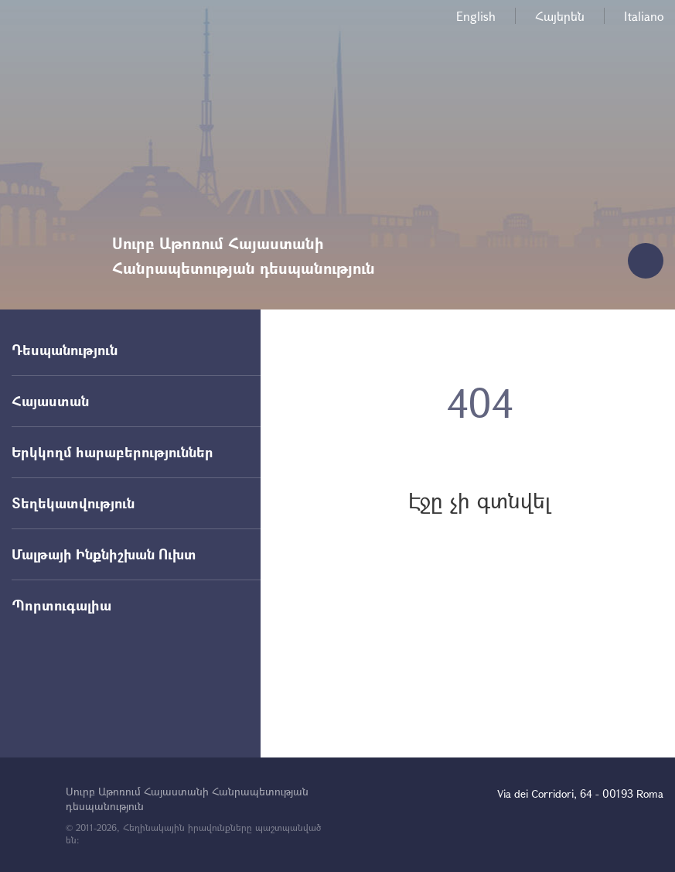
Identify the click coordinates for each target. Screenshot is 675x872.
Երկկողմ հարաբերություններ (112, 452)
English (476, 16)
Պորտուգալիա (61, 605)
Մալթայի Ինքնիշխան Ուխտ (104, 554)
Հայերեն (560, 16)
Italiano (643, 16)
